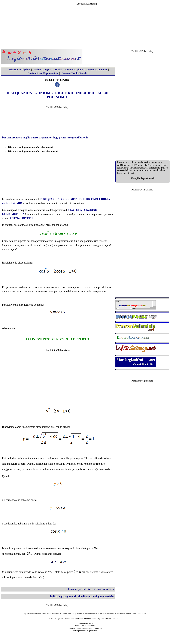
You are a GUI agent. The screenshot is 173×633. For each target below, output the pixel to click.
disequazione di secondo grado (52, 426)
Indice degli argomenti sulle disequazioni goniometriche (82, 596)
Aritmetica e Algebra (19, 69)
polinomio (52, 458)
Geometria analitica (96, 69)
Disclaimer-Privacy (85, 623)
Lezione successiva (103, 589)
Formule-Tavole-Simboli (74, 73)
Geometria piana (74, 69)
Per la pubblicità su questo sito (85, 630)
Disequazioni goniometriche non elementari (33, 151)
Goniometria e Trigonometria (43, 73)
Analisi (58, 69)
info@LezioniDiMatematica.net (89, 628)
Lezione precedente (79, 589)
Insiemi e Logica (42, 69)
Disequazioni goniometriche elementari (30, 147)
